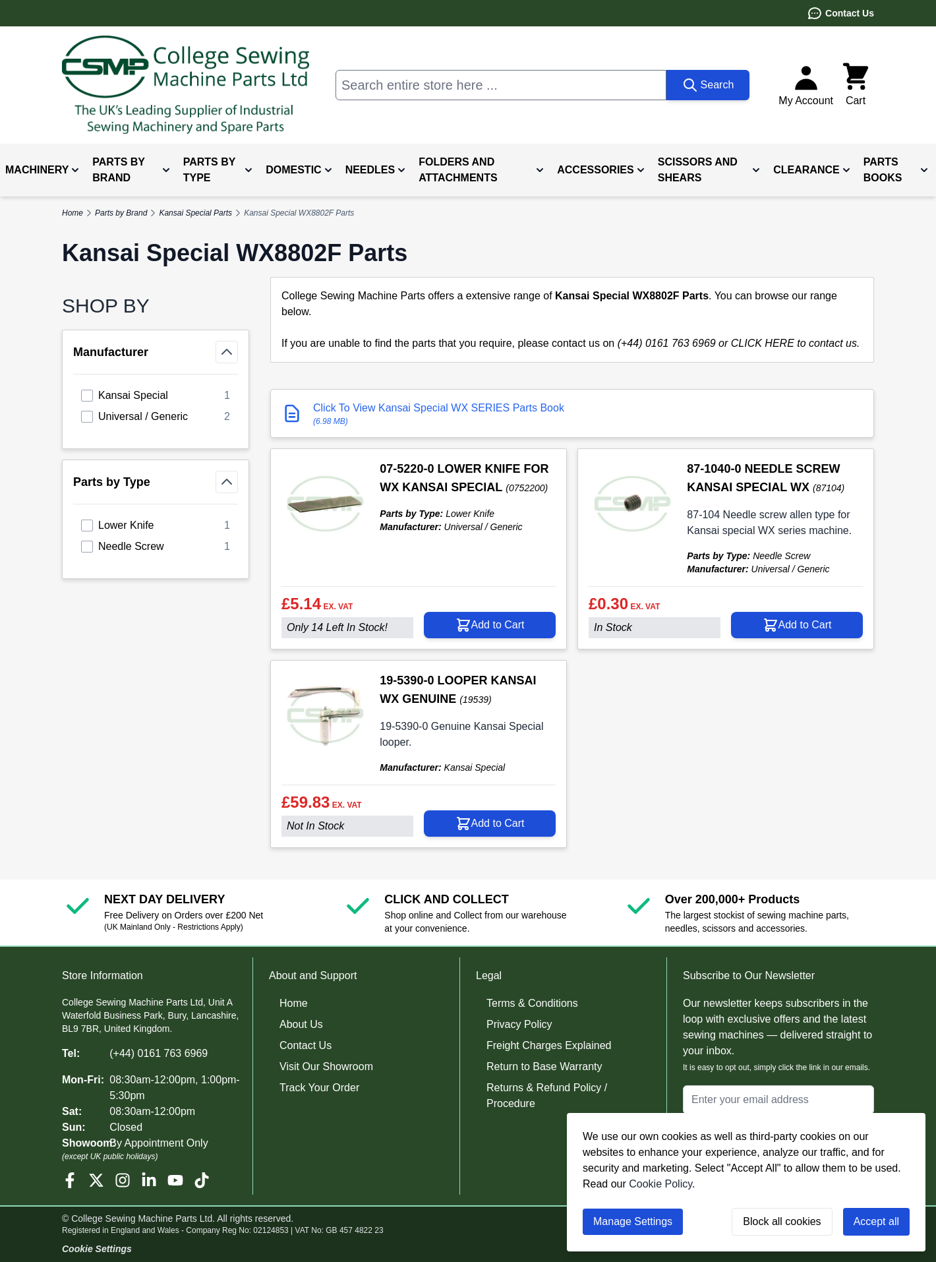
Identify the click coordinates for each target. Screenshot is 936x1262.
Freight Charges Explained (548, 1045)
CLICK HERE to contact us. (795, 343)
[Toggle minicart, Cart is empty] (855, 85)
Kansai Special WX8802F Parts (299, 213)
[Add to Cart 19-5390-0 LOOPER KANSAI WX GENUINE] (490, 823)
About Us (301, 1024)
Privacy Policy (519, 1024)
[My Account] (806, 85)
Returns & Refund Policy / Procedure (546, 1095)
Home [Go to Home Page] (72, 213)
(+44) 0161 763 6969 (158, 1053)
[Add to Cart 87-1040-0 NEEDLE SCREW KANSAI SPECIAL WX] (797, 625)
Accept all (876, 1221)
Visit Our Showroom (326, 1066)
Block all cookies (782, 1221)
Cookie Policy (660, 1183)
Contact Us (840, 13)
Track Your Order (319, 1087)
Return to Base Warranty (544, 1066)
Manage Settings (632, 1221)
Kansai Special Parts (195, 213)
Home (293, 1003)
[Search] (708, 85)
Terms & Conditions (532, 1003)
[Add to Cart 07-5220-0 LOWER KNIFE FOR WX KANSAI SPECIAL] (490, 625)
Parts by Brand (121, 213)
